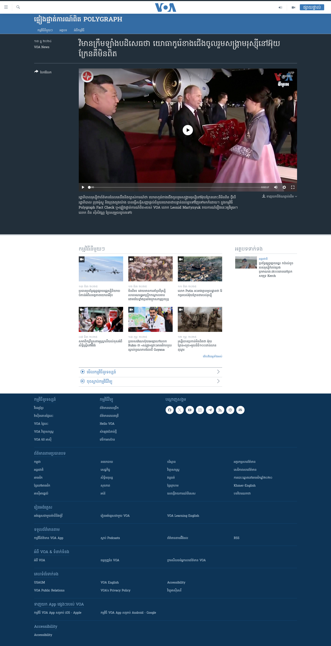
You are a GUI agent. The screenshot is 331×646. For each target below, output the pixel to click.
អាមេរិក (38, 478)
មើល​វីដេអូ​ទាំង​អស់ (212, 357)
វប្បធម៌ (171, 478)
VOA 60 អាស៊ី (43, 440)
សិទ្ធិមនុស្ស (107, 478)
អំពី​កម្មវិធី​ (79, 30)
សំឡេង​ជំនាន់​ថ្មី (108, 432)
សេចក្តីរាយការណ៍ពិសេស (181, 494)
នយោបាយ (107, 462)
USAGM (39, 583)
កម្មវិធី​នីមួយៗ (45, 30)
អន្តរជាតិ (263, 259)
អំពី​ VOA (39, 560)
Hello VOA (107, 424)
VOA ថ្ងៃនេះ (41, 424)
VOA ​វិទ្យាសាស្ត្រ (44, 432)
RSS (236, 538)
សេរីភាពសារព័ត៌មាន (245, 470)
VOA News (42, 47)
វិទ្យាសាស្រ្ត (173, 470)
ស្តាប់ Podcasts (110, 538)
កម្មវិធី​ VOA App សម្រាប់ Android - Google (128, 613)
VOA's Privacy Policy (116, 590)
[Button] (43, 72)
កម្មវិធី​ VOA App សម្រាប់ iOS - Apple (58, 613)
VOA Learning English (183, 516)
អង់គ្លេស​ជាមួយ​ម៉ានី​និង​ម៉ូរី (48, 516)
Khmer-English (245, 486)
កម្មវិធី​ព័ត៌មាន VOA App (48, 538)
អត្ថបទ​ (63, 30)
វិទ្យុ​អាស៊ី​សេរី (174, 590)
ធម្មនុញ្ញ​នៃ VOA (110, 560)
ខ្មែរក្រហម (173, 486)
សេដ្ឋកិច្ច (105, 470)
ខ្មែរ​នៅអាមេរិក (42, 486)
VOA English (110, 583)
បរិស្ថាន (171, 462)
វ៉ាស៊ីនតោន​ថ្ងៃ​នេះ (44, 416)
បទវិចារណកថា (242, 494)
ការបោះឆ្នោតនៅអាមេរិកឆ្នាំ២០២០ (253, 478)
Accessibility (176, 583)
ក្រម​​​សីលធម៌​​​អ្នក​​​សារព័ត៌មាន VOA (186, 560)
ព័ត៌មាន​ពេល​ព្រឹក (109, 408)
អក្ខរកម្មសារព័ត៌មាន (245, 462)
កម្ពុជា (37, 462)
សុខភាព (105, 486)
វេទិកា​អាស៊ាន (107, 440)
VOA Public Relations (49, 590)
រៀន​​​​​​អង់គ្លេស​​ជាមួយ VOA (115, 516)
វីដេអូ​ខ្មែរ (39, 408)
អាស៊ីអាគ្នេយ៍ (41, 494)
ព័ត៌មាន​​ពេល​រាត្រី (109, 416)
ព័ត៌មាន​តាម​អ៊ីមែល (177, 538)
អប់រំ (103, 494)
